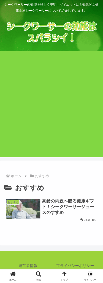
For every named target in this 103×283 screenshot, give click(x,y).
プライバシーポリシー (75, 265)
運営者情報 (27, 265)
